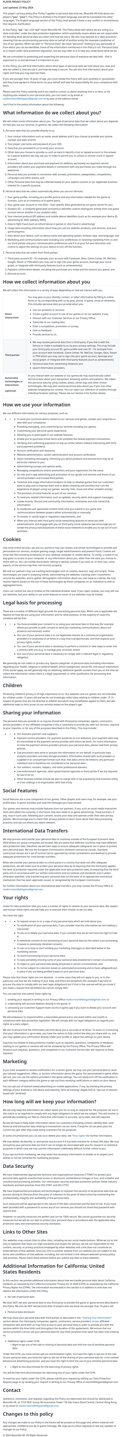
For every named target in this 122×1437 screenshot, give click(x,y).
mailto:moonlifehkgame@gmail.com (23, 98)
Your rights (79, 1135)
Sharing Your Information (97, 1317)
